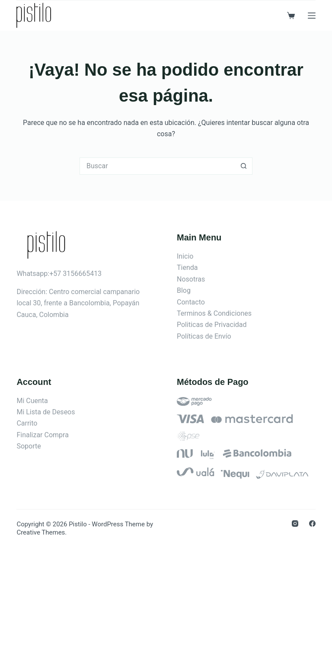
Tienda (187, 267)
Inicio (185, 256)
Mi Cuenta (32, 401)
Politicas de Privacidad (212, 324)
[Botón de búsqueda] (243, 166)
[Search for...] (157, 166)
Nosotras (191, 279)
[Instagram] (295, 523)
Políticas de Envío (204, 336)
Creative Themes (40, 532)
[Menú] (312, 15)
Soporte (28, 446)
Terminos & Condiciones (214, 313)
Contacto (191, 302)
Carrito (26, 423)
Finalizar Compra (42, 435)
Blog (184, 290)
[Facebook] (312, 523)
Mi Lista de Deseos (45, 412)
